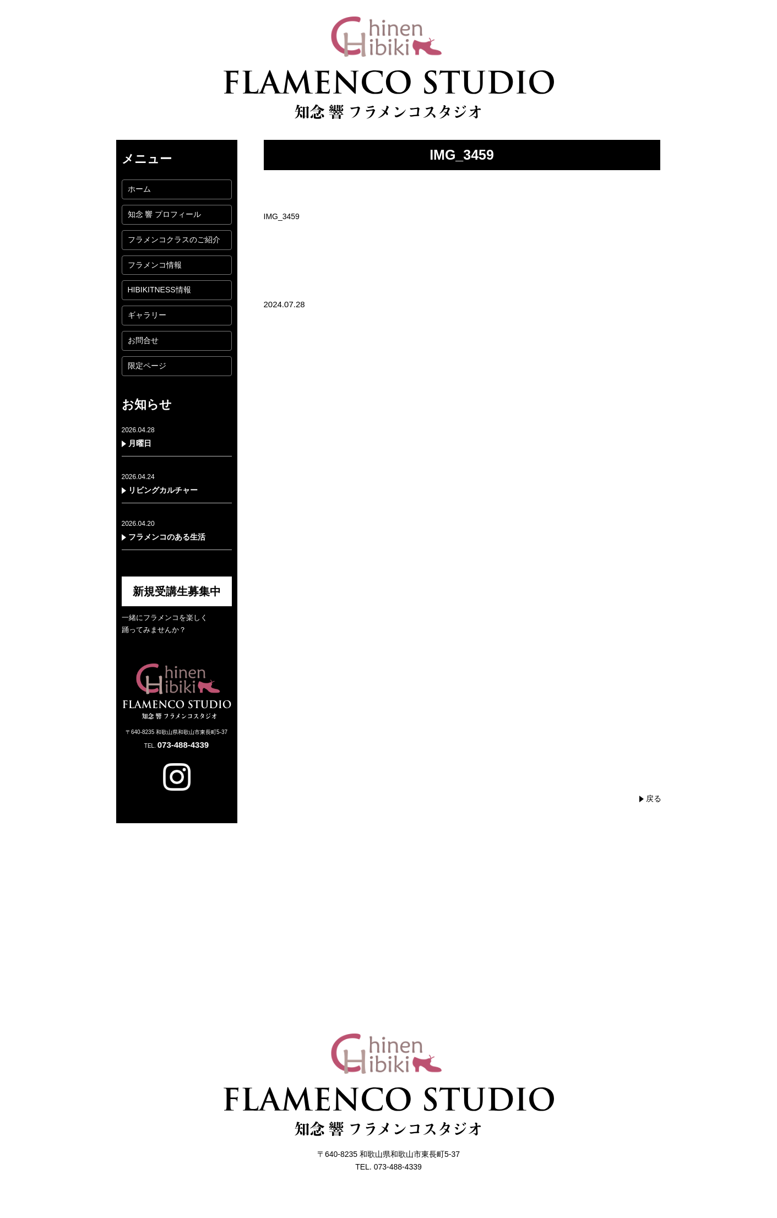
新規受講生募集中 (177, 591)
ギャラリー (147, 315)
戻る (653, 798)
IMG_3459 (282, 216)
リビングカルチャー (163, 490)
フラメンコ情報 (155, 264)
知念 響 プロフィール (165, 214)
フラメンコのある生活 (166, 536)
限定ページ (147, 365)
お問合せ (143, 340)
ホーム (139, 188)
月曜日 (139, 443)
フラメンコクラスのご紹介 (174, 239)
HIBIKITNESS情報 (159, 289)
